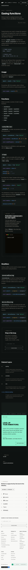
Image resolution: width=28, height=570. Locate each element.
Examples (10, 2)
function (13, 39)
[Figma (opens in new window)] (14, 507)
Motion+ (24, 2)
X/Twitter (13, 557)
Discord (13, 553)
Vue (2, 557)
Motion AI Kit (9, 148)
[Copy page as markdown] (22, 23)
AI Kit (12, 533)
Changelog (4, 535)
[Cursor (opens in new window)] (14, 497)
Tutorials (14, 2)
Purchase (23, 564)
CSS (23, 159)
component (13, 41)
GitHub (12, 555)
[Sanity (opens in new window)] (14, 510)
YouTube (13, 559)
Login (17, 564)
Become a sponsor (8, 489)
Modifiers (5, 264)
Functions (5, 99)
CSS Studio (14, 535)
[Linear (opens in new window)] (14, 500)
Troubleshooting (5, 545)
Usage (3, 72)
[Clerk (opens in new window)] (14, 503)
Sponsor (3, 543)
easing (7, 160)
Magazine (3, 541)
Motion (13, 537)
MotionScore (14, 541)
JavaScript (9, 10)
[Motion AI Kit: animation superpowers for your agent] (14, 233)
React (2, 555)
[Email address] (14, 343)
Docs (6, 2)
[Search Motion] (19, 2)
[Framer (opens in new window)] (14, 494)
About (2, 533)
